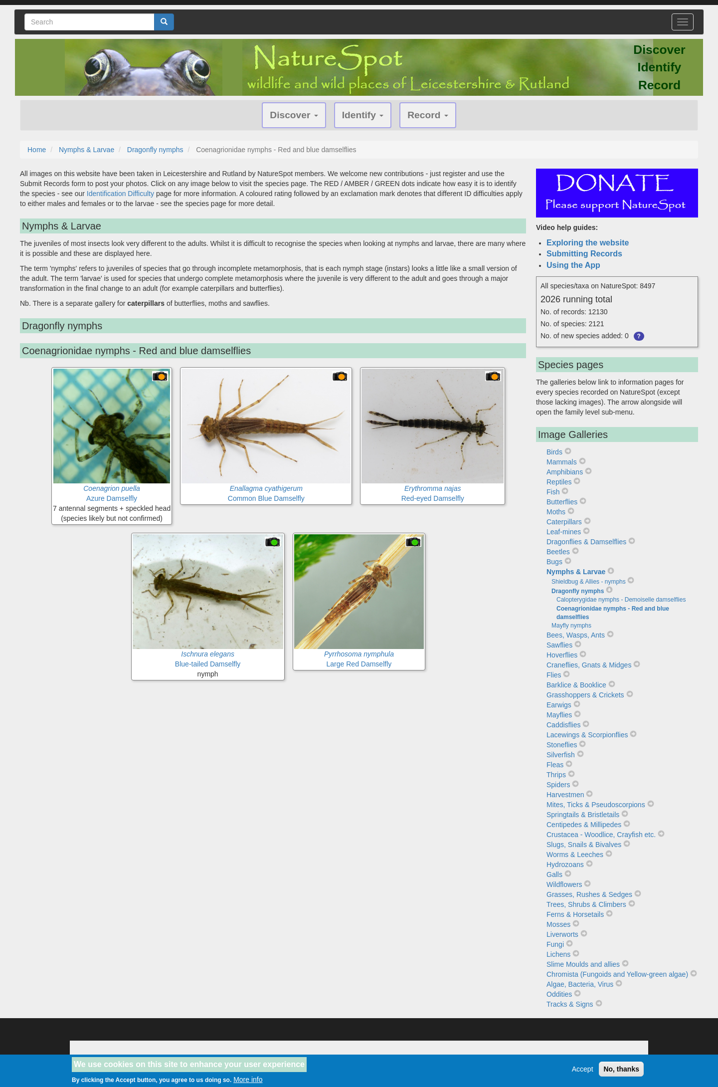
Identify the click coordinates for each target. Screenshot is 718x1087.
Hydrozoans (565, 865)
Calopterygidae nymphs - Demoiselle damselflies (621, 599)
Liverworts (562, 934)
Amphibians (564, 472)
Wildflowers (564, 884)
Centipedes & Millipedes (583, 825)
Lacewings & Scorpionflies (587, 735)
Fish (552, 492)
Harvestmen (565, 795)
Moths (555, 512)
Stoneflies (561, 745)
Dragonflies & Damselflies (586, 542)
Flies (553, 675)
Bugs (554, 562)
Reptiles (559, 482)
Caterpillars (564, 522)
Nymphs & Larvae (86, 150)
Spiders (558, 785)
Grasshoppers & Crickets (585, 695)
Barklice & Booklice (576, 685)
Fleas (554, 765)
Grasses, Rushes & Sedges (589, 894)
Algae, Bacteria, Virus (579, 984)
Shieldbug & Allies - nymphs (588, 581)
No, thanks (621, 1071)
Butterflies (561, 502)
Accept (582, 1071)
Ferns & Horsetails (575, 914)
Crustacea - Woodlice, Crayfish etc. (601, 835)
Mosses (558, 924)
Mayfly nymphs (571, 625)
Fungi (555, 944)
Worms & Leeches (574, 855)
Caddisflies (563, 725)
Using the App (573, 265)
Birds (554, 452)
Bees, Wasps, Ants (575, 635)
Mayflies (559, 715)
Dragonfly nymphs (155, 150)
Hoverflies (561, 655)
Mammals (561, 462)
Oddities (559, 994)
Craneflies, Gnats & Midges (588, 665)
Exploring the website (587, 242)
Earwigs (558, 705)
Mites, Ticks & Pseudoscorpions (595, 805)
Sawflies (559, 645)
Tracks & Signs (569, 1004)
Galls (554, 874)
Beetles (558, 552)
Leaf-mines (563, 532)
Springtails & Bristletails (582, 815)
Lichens (558, 954)
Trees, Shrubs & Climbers (586, 904)
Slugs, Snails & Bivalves (583, 845)
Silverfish (560, 755)
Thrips (556, 775)
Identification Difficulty (120, 194)
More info (247, 1081)
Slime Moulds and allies (583, 964)
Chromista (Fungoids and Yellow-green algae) (617, 974)
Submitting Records (584, 253)
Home (36, 150)
